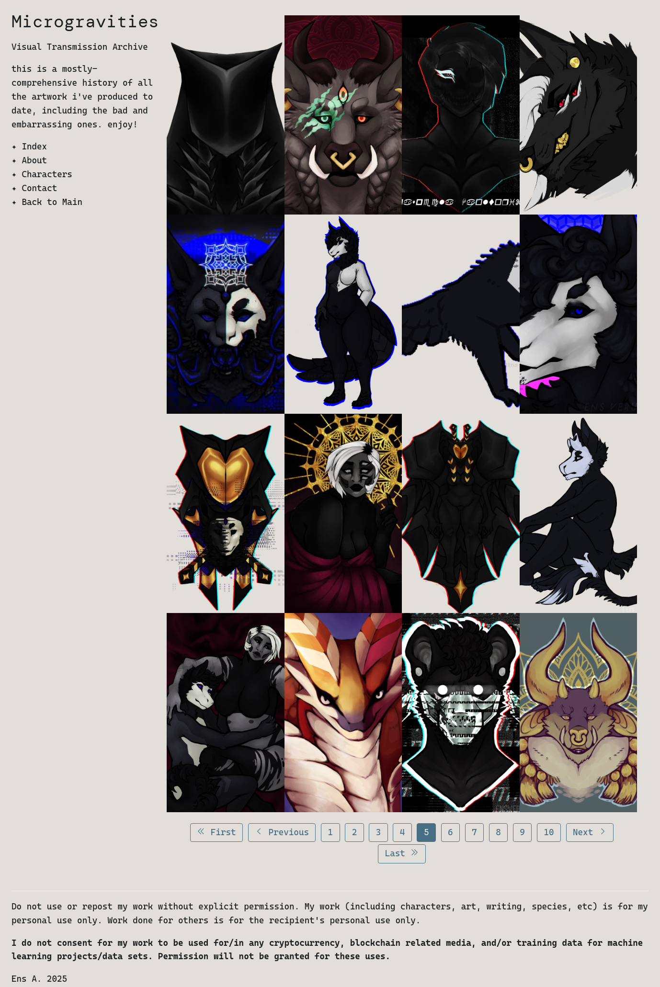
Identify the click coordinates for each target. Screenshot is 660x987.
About (34, 160)
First (216, 832)
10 (549, 832)
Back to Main (52, 202)
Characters (47, 174)
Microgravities (85, 21)
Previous (282, 832)
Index (34, 146)
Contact (39, 188)
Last (402, 853)
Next (590, 832)
